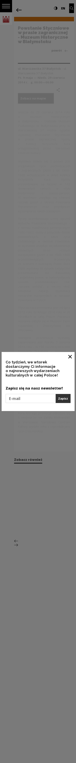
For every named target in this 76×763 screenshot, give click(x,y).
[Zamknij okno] (70, 356)
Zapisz (63, 398)
